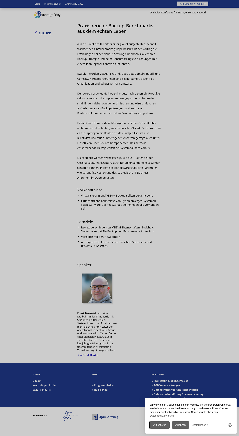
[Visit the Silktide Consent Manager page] (230, 425)
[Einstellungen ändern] (199, 425)
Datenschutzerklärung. (162, 415)
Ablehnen (180, 425)
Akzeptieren (159, 425)
